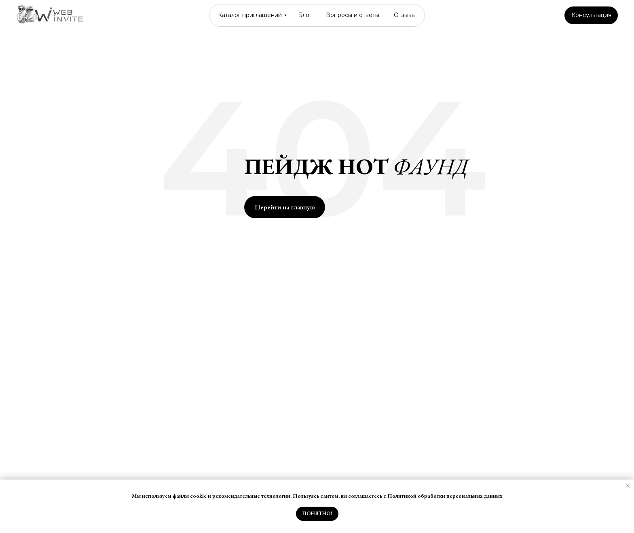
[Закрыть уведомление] (628, 486)
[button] (591, 15)
